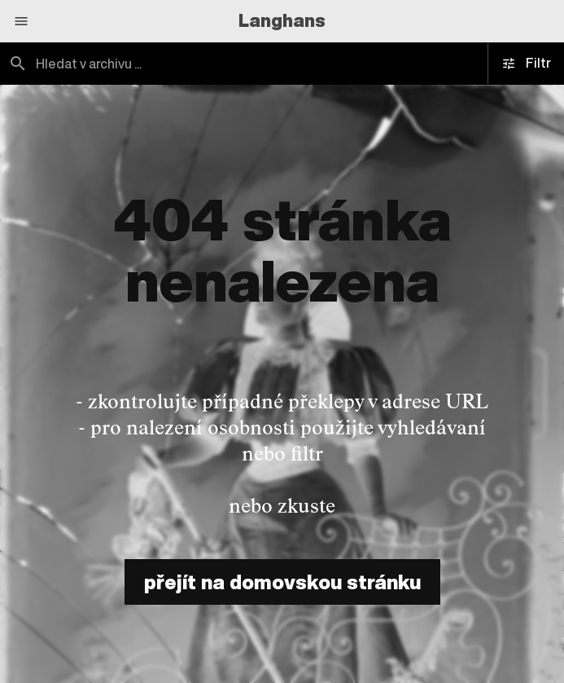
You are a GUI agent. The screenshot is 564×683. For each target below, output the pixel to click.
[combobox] (282, 63)
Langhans (282, 20)
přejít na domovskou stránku (282, 582)
